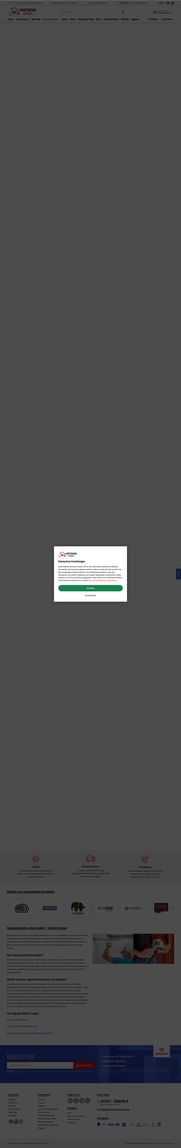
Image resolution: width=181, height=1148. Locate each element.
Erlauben (90, 588)
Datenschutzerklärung (97, 580)
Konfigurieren (90, 595)
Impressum (112, 580)
